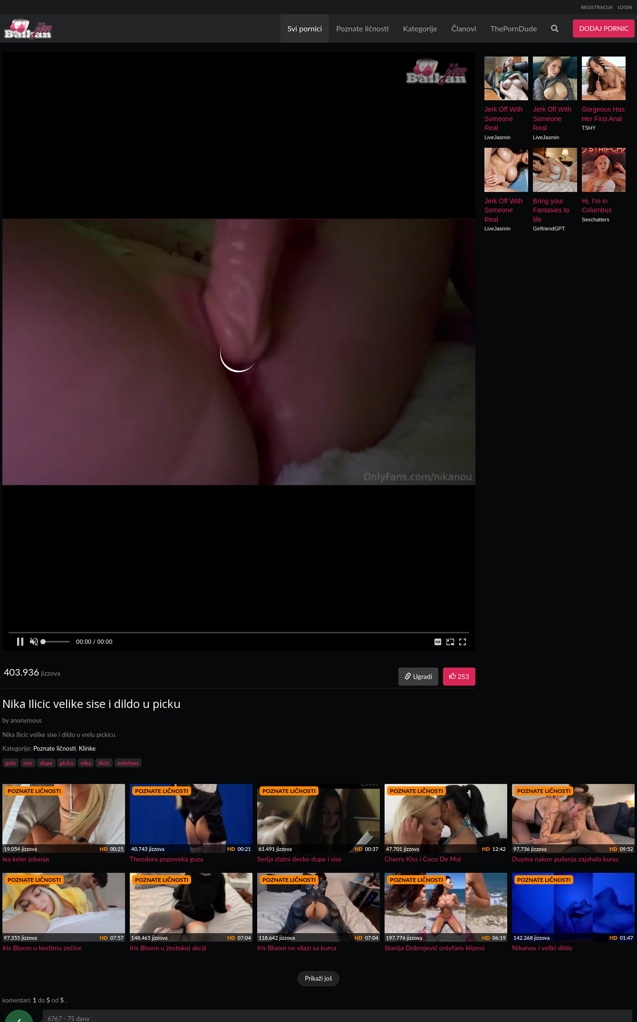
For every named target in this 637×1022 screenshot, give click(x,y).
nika (86, 762)
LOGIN (625, 7)
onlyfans (128, 762)
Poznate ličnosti (362, 28)
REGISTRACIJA (597, 7)
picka (66, 762)
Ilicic (104, 762)
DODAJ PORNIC (603, 28)
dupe (46, 762)
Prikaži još (318, 978)
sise (28, 762)
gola (10, 762)
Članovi (463, 28)
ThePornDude (514, 28)
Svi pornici (305, 28)
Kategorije (420, 28)
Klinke (87, 748)
